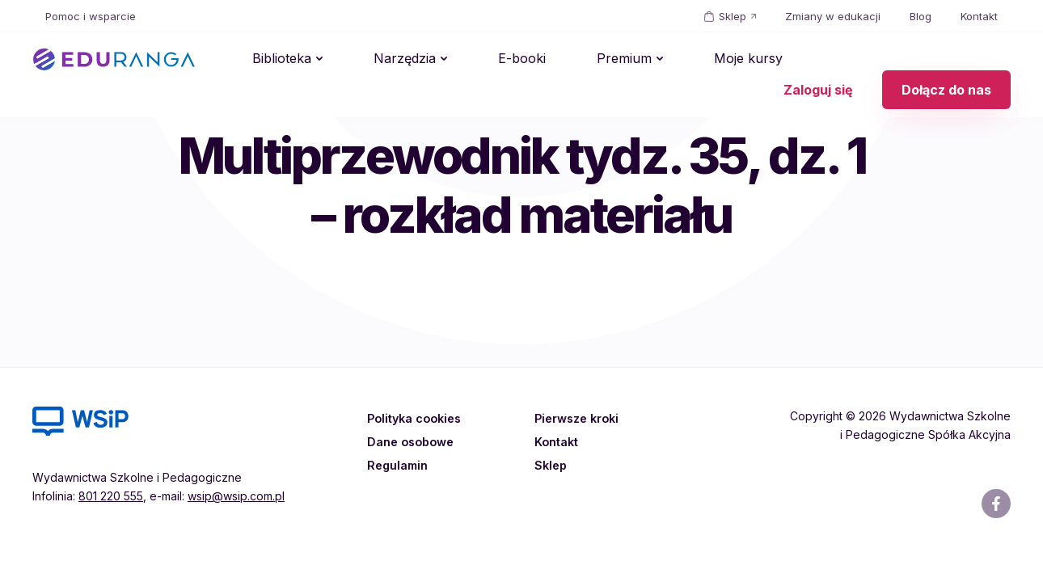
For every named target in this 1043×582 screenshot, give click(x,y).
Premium (547, 60)
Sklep (732, 16)
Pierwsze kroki (579, 418)
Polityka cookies (417, 418)
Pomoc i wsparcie (90, 16)
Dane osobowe (413, 441)
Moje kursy (649, 60)
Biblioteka (270, 60)
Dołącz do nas (946, 60)
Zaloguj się (818, 60)
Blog (920, 16)
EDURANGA (114, 59)
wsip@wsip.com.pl (236, 496)
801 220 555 (110, 496)
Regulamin (399, 465)
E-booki (467, 60)
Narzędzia (371, 60)
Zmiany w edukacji (832, 16)
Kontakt (979, 16)
